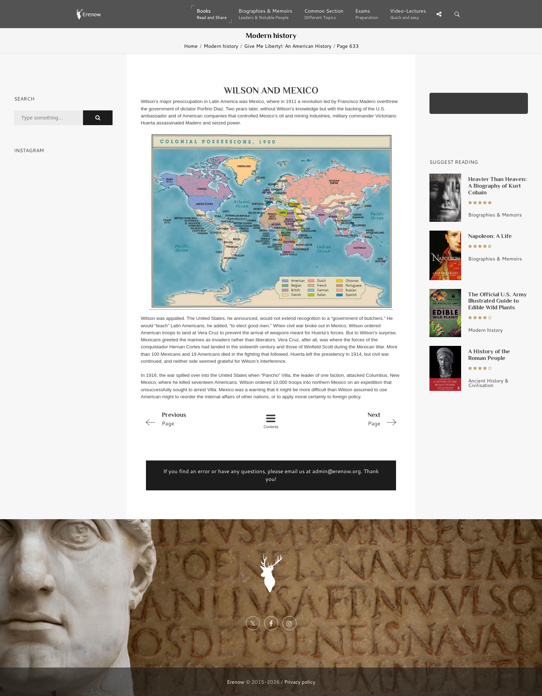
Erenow (235, 681)
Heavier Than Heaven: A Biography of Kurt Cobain (497, 185)
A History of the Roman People (489, 354)
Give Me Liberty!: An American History (287, 46)
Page (192, 418)
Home (191, 46)
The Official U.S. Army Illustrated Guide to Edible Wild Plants (497, 301)
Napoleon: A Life (490, 235)
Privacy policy (299, 681)
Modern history (221, 46)
